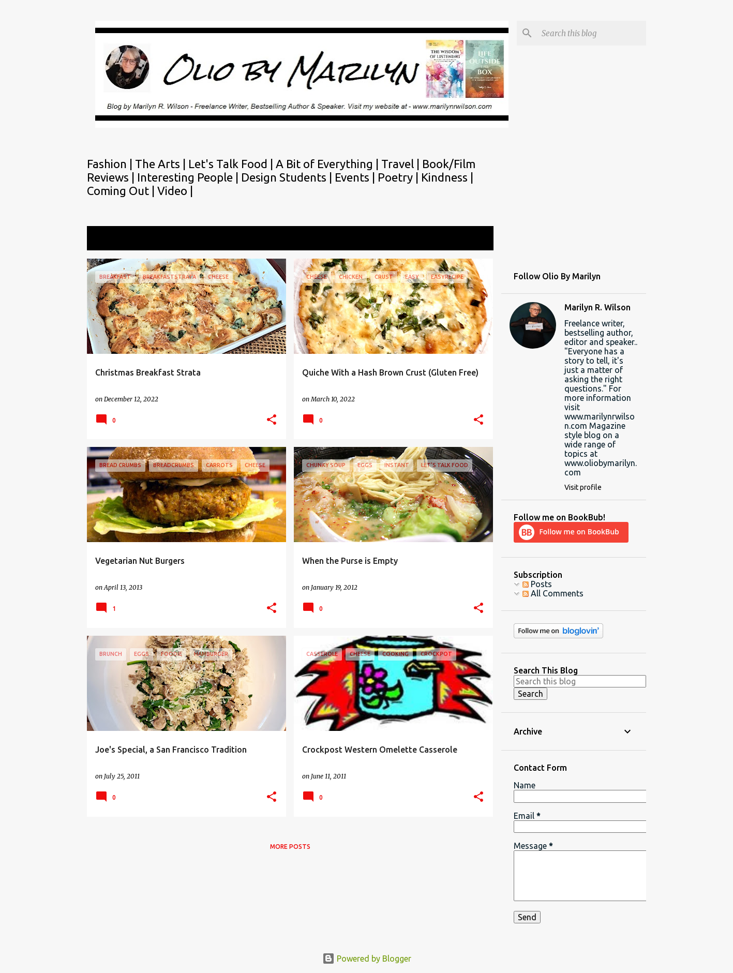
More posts (290, 846)
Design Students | (288, 177)
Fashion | (111, 163)
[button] (271, 420)
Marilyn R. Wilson (597, 307)
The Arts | (161, 163)
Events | (356, 177)
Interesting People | (189, 177)
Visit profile (583, 487)
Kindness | (447, 177)
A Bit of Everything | (328, 163)
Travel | (401, 163)
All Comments (553, 593)
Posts (537, 584)
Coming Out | (122, 190)
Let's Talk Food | (232, 163)
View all (471, 239)
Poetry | (399, 177)
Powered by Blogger (366, 958)
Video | (175, 190)
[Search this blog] (591, 33)
